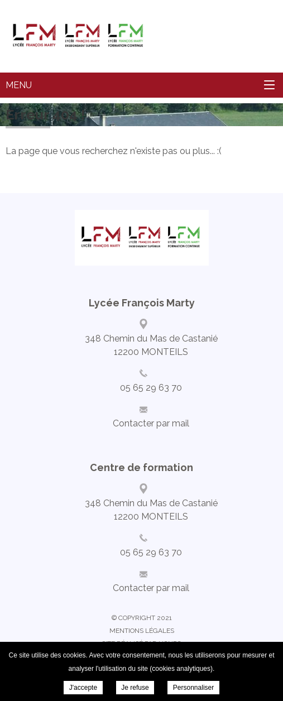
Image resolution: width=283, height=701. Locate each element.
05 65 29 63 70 (151, 387)
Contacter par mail (151, 423)
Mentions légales (141, 631)
